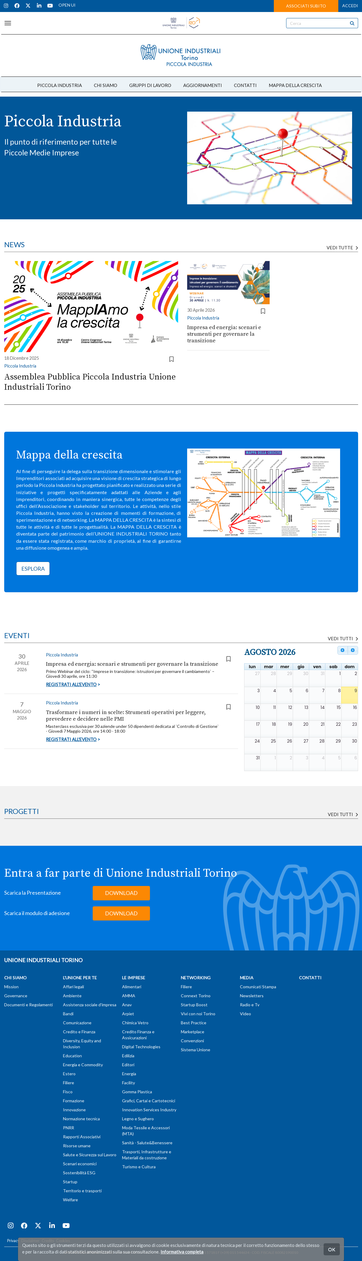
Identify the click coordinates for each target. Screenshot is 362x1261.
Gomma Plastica (137, 1091)
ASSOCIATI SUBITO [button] (306, 5)
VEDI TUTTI (343, 638)
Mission (11, 986)
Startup (70, 1181)
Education (72, 1055)
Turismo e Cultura (139, 1166)
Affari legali (73, 986)
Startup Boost (194, 1004)
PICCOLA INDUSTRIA (59, 85)
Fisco (68, 1091)
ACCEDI (350, 5)
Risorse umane (77, 1145)
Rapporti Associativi (81, 1136)
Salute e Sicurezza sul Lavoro (89, 1154)
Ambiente (72, 995)
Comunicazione (77, 1022)
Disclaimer (30, 1240)
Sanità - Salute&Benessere (147, 1142)
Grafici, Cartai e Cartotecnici (148, 1100)
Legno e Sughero (138, 1118)
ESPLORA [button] (33, 568)
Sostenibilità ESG (79, 1172)
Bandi (68, 1013)
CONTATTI (245, 85)
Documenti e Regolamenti (28, 1004)
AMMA (128, 995)
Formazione (73, 1100)
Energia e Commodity (83, 1064)
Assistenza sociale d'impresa (89, 1004)
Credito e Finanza (79, 1031)
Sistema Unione (195, 1049)
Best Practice (193, 1022)
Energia (129, 1073)
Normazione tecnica (81, 1118)
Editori (128, 1064)
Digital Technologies (141, 1046)
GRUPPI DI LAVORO (150, 85)
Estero (69, 1073)
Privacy (13, 1240)
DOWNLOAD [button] (121, 893)
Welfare (70, 1199)
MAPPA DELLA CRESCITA (295, 85)
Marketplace (192, 1031)
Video (245, 1013)
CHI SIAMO (105, 85)
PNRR (68, 1127)
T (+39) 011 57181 (202, 1252)
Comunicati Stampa (258, 986)
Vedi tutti (343, 814)
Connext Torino (196, 995)
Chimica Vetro (135, 1022)
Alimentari (131, 986)
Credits (48, 1240)
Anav (127, 1004)
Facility (128, 1082)
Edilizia (128, 1055)
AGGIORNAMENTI (202, 85)
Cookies (63, 1240)
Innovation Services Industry (149, 1109)
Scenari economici (80, 1163)
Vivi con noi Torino (198, 1013)
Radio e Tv (249, 1004)
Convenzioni (192, 1040)
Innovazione (74, 1109)
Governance (15, 995)
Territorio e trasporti (82, 1190)
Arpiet (128, 1013)
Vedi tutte (342, 247)
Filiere (68, 1082)
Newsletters (252, 995)
